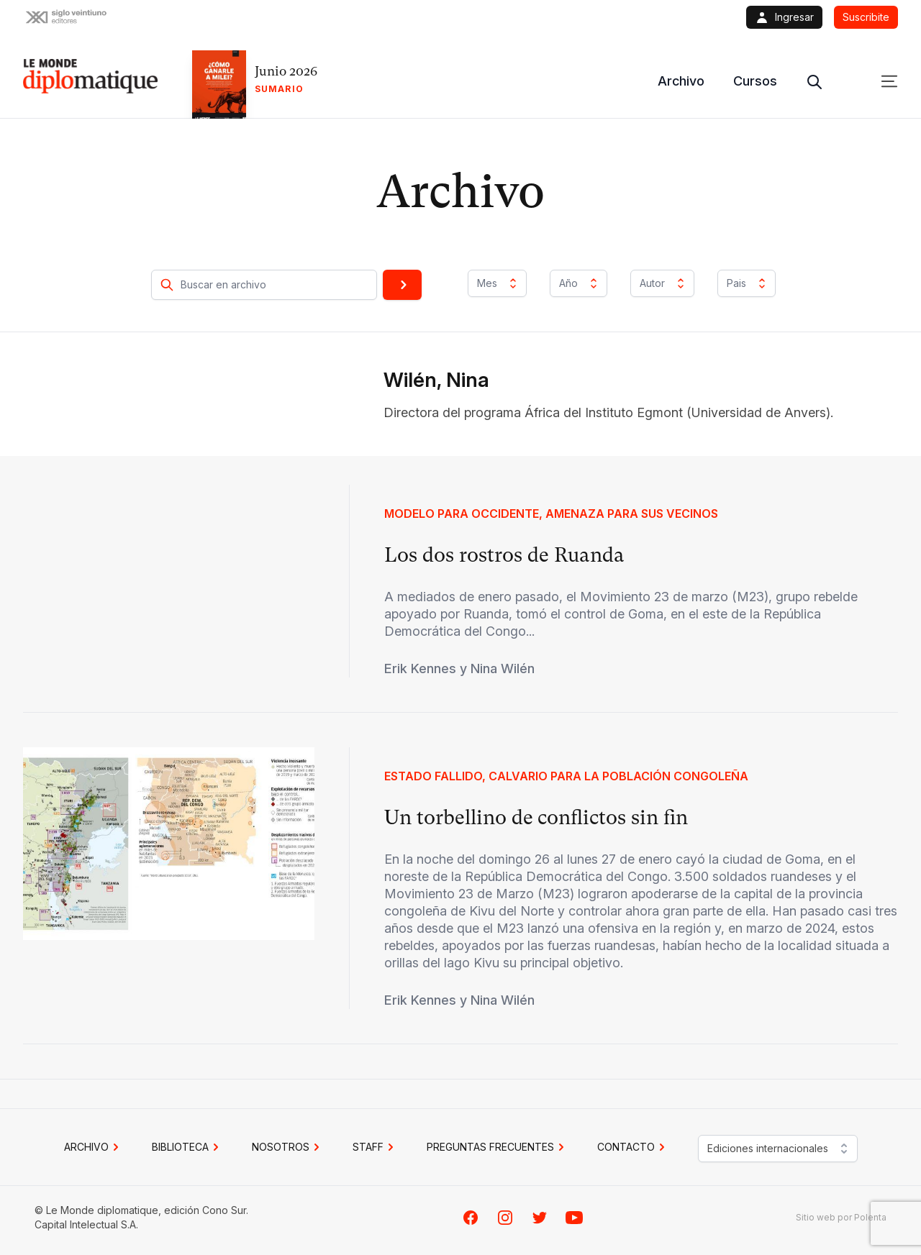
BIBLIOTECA (187, 1147)
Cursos (755, 80)
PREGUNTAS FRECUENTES (497, 1147)
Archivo (681, 80)
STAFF (375, 1147)
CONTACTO (633, 1147)
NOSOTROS (288, 1147)
